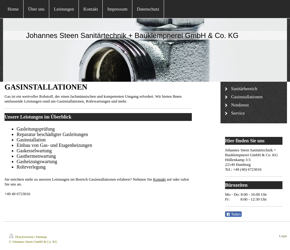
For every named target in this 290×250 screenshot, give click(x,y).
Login (283, 236)
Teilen (233, 214)
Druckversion (21, 237)
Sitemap (41, 237)
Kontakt (159, 179)
